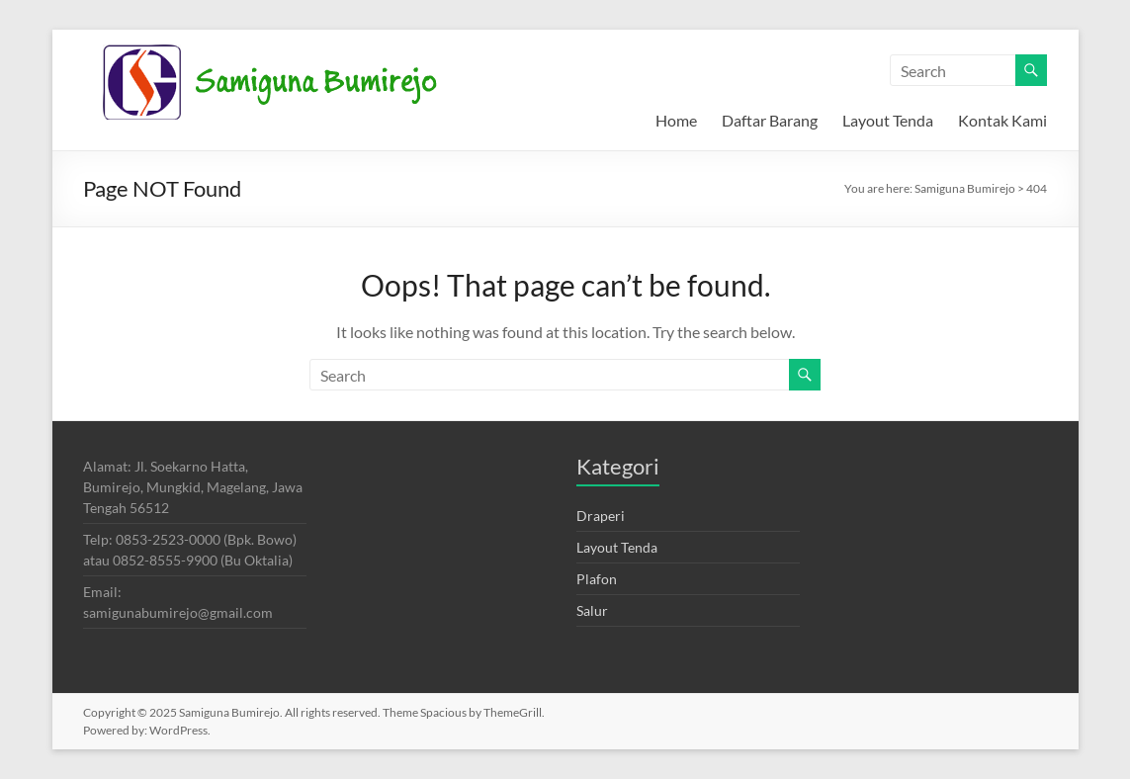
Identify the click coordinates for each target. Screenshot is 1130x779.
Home (676, 120)
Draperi (600, 515)
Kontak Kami (1002, 120)
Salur (592, 610)
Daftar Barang (770, 120)
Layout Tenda (887, 120)
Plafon (596, 578)
